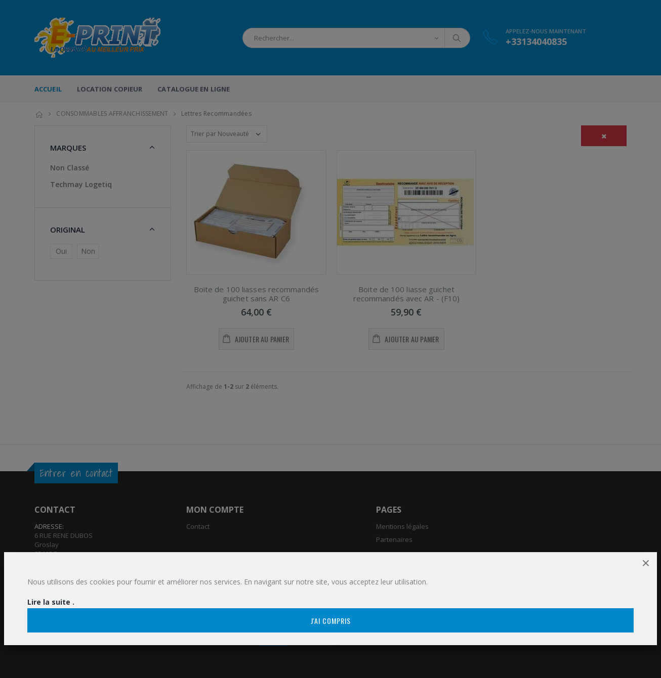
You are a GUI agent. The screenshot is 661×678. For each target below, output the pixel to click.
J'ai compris (331, 620)
